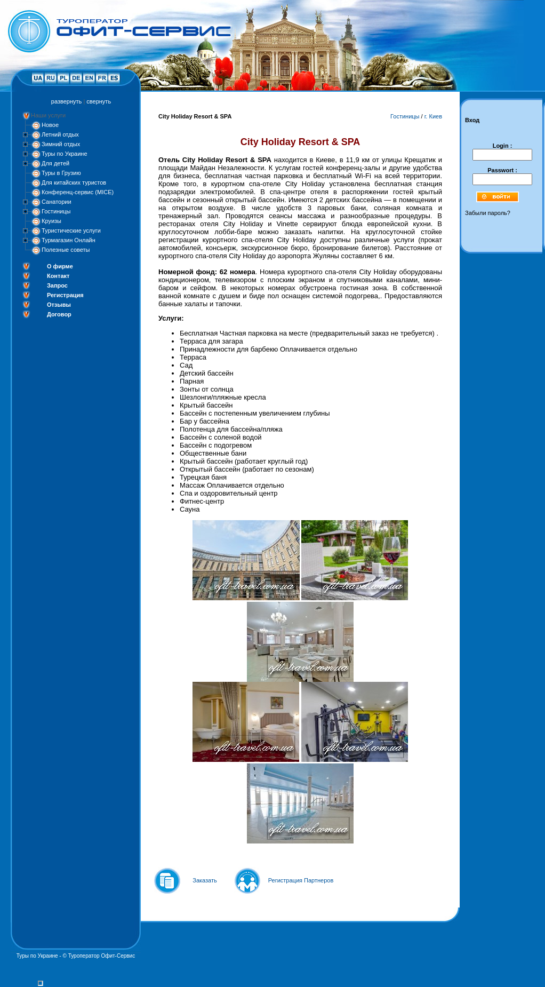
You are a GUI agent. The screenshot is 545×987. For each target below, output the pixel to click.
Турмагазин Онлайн (68, 240)
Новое (50, 125)
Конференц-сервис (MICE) (78, 192)
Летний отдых (60, 134)
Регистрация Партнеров (301, 880)
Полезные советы (66, 249)
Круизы (51, 221)
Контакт (58, 276)
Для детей (55, 163)
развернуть (66, 101)
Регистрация (65, 295)
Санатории (56, 201)
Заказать (205, 880)
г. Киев (433, 116)
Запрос (57, 285)
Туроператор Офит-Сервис (101, 956)
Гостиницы (56, 211)
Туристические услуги (71, 230)
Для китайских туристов (74, 182)
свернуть (98, 101)
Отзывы (59, 304)
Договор (59, 314)
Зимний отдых (61, 144)
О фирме (60, 266)
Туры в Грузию (61, 173)
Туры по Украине (64, 153)
